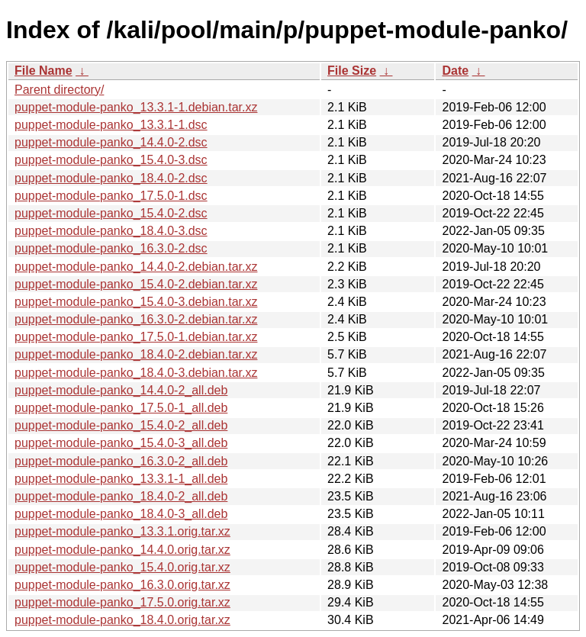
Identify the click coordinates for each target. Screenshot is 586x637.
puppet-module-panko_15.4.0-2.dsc (111, 213)
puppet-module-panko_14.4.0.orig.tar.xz (122, 549)
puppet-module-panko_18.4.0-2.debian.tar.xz (135, 354)
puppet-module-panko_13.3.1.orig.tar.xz (122, 531)
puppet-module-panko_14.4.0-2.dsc (111, 142)
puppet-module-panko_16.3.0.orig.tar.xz (122, 584)
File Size (351, 70)
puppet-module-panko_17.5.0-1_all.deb (120, 407)
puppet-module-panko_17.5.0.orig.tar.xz (122, 602)
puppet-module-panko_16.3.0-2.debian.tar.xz (135, 319)
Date (455, 70)
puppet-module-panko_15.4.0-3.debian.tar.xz (135, 301)
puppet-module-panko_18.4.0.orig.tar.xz (122, 619)
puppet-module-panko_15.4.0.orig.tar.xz (122, 567)
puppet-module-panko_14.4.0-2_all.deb (120, 390)
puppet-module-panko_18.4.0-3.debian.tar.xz (135, 372)
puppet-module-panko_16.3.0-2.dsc (111, 248)
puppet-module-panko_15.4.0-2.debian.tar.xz (135, 284)
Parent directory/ (59, 89)
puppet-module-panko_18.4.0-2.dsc (111, 178)
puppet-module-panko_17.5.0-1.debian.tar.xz (135, 336)
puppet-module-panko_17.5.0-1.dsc (111, 195)
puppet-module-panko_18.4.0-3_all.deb (120, 513)
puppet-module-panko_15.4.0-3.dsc (111, 159)
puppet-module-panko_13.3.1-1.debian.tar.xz (135, 107)
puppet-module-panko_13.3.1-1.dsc (111, 124)
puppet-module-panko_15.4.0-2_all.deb (120, 425)
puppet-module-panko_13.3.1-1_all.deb (120, 478)
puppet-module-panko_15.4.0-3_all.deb (120, 442)
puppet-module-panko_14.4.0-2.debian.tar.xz (135, 266)
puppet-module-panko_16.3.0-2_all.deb (120, 461)
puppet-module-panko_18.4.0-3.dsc (111, 230)
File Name (43, 70)
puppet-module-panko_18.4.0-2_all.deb (120, 496)
